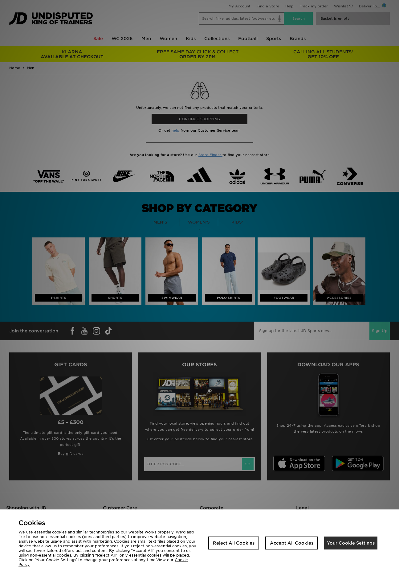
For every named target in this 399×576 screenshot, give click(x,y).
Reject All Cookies (233, 543)
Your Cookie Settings (351, 543)
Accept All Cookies (291, 543)
